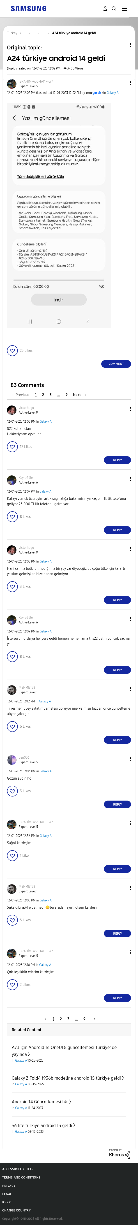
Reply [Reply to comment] (117, 460)
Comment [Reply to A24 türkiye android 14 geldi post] (116, 364)
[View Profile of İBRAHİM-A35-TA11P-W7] (36, 81)
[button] (123, 82)
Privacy (8, 1186)
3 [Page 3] (51, 395)
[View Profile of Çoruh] (96, 93)
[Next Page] (79, 394)
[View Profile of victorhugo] (26, 408)
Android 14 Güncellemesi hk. (40, 1102)
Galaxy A (113, 93)
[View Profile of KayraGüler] (26, 478)
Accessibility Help (18, 1169)
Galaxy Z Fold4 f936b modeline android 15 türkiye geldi (66, 1078)
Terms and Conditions (21, 1177)
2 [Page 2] (43, 395)
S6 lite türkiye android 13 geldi (42, 1125)
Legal (7, 1194)
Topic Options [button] (123, 44)
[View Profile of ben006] (24, 758)
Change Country (16, 1210)
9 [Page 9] (67, 395)
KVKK (6, 1202)
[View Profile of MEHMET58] (27, 688)
